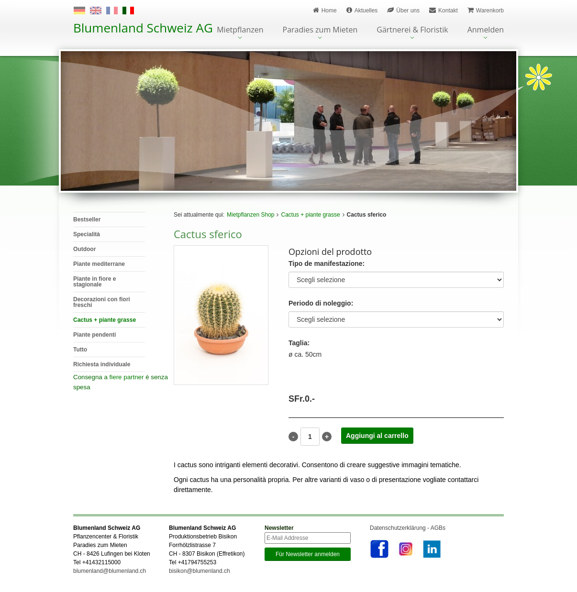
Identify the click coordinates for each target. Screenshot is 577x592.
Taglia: (299, 343)
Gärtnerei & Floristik (412, 30)
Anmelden (485, 30)
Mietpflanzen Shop (250, 215)
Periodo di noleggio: (320, 303)
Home (325, 10)
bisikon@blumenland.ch (199, 571)
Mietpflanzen (240, 30)
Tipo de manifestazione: (326, 263)
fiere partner (127, 377)
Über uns (403, 10)
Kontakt (443, 10)
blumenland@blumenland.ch (109, 571)
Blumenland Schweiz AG (143, 27)
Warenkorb (485, 10)
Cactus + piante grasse (310, 215)
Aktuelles (362, 10)
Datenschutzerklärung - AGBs (407, 528)
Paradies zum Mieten (320, 30)
